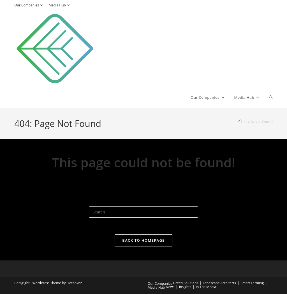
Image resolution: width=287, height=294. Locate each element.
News (170, 286)
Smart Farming (252, 283)
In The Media (206, 286)
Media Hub (60, 5)
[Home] (240, 121)
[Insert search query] (143, 212)
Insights (185, 286)
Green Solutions (185, 283)
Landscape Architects (219, 283)
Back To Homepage (143, 240)
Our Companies (29, 5)
